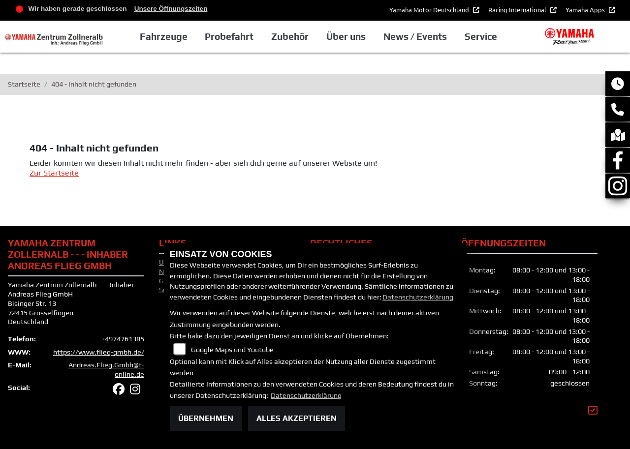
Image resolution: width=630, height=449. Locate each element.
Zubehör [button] (290, 36)
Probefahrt (229, 36)
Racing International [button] (518, 9)
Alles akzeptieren (296, 418)
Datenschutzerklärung (417, 297)
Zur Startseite (54, 173)
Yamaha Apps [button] (586, 9)
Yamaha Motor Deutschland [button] (430, 9)
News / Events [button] (415, 36)
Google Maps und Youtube (232, 350)
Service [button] (481, 36)
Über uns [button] (346, 36)
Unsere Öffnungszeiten (171, 8)
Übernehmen (205, 418)
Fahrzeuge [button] (164, 36)
